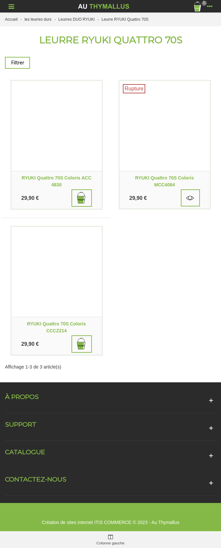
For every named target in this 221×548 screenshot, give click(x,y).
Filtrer (17, 63)
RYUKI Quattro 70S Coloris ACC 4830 (56, 181)
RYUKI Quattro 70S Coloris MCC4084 (164, 181)
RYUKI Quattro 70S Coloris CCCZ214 (56, 327)
